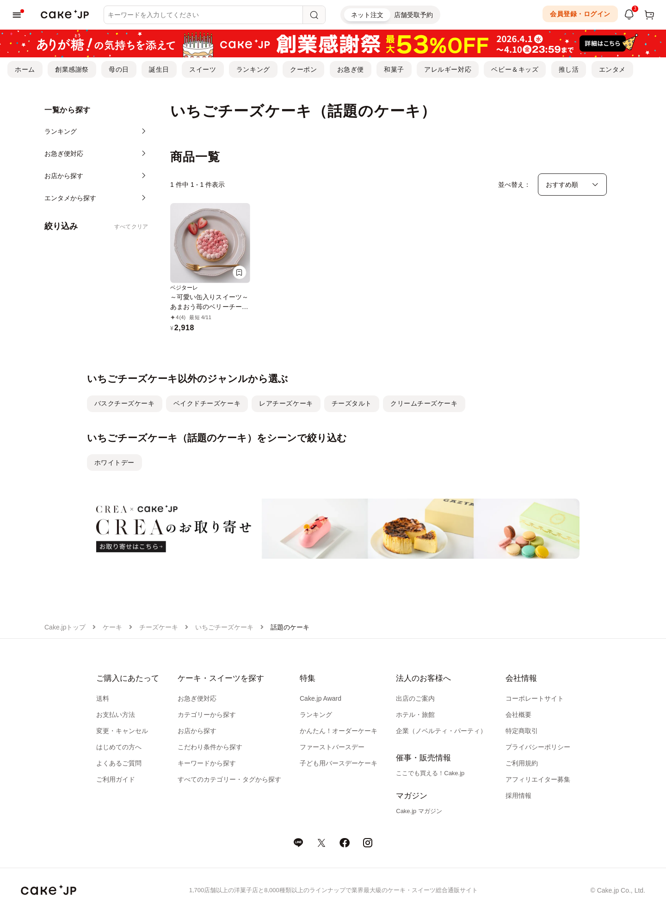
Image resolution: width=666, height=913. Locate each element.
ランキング (253, 69)
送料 (102, 698)
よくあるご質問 (119, 763)
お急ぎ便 (350, 69)
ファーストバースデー (332, 747)
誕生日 (159, 69)
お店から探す (197, 730)
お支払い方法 (115, 714)
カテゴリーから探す (207, 714)
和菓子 (394, 69)
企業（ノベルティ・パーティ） (441, 730)
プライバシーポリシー (538, 747)
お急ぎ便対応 (197, 698)
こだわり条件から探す (210, 747)
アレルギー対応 (447, 69)
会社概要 (518, 714)
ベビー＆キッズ (514, 69)
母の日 (119, 69)
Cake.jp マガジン (419, 811)
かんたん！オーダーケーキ (338, 730)
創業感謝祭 (72, 69)
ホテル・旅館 (415, 714)
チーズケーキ (158, 627)
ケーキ (112, 627)
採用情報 (518, 795)
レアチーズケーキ (286, 403)
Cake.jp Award (320, 698)
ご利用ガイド (115, 779)
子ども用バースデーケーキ (338, 763)
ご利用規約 (522, 763)
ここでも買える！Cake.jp (430, 773)
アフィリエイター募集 (538, 779)
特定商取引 (522, 730)
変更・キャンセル (122, 730)
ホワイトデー (114, 462)
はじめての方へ (119, 747)
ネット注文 (367, 15)
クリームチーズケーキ (424, 403)
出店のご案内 (415, 698)
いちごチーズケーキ (224, 627)
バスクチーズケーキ (124, 403)
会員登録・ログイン (580, 14)
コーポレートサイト (535, 698)
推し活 (569, 69)
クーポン (303, 69)
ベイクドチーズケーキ (207, 403)
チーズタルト (352, 403)
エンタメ (612, 69)
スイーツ (202, 69)
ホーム (25, 69)
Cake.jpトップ (65, 627)
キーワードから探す (207, 763)
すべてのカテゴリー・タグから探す (229, 779)
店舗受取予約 (413, 15)
